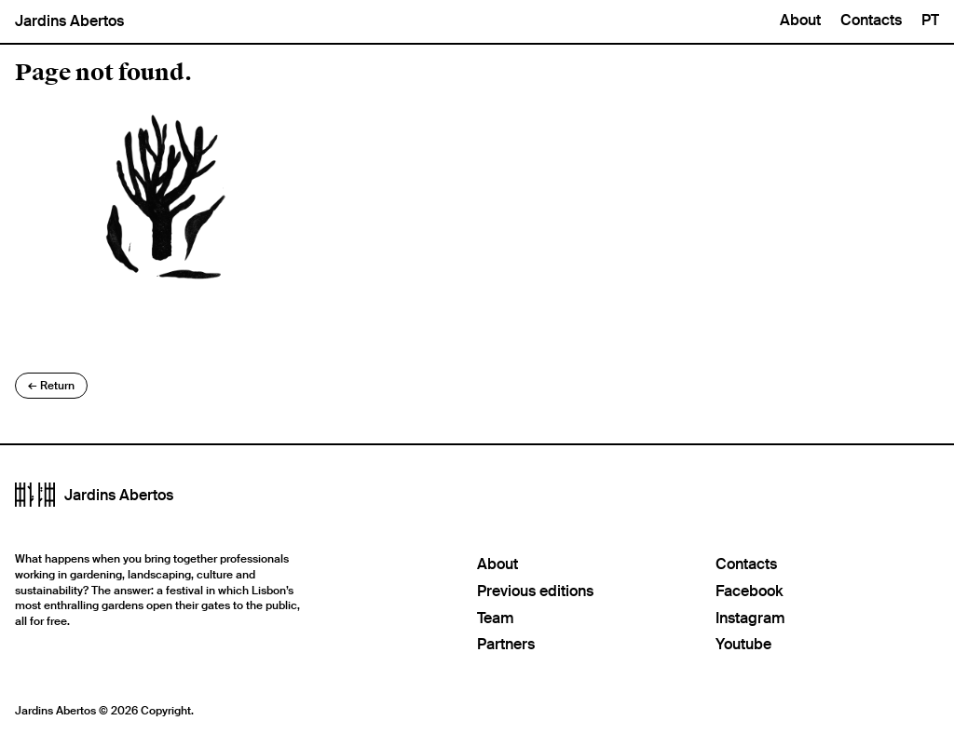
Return (51, 385)
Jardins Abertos (69, 21)
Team (495, 618)
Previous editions (535, 591)
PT (930, 20)
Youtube (743, 644)
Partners (506, 644)
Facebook (750, 591)
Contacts (871, 20)
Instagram (750, 618)
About (800, 20)
